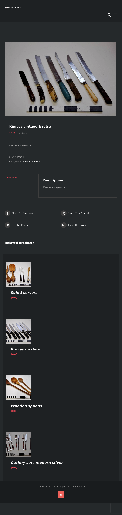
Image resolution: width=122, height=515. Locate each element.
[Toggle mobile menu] (115, 15)
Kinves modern (25, 349)
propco (62, 486)
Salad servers (24, 293)
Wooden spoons (26, 406)
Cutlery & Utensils (30, 161)
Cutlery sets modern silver (37, 463)
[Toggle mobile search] (109, 15)
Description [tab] (11, 177)
